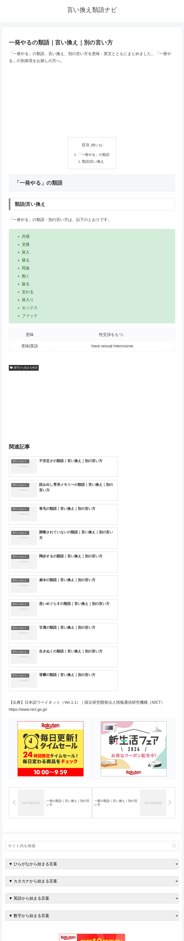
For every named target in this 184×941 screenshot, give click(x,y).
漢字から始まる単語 (23, 368)
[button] (174, 729)
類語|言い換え (93, 162)
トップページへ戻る (74, 927)
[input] (92, 730)
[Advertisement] (92, 101)
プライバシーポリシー (108, 927)
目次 (86, 145)
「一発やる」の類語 (94, 155)
